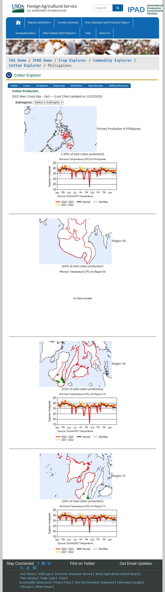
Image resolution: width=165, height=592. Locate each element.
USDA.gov (45, 574)
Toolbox (14, 85)
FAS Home (17, 60)
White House (43, 586)
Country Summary (68, 22)
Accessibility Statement (34, 582)
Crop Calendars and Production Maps (107, 22)
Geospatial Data (26, 33)
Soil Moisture (76, 85)
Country (27, 85)
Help (88, 33)
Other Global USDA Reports (60, 33)
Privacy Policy (62, 582)
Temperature (59, 85)
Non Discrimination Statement (94, 582)
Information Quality (129, 582)
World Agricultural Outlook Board (117, 574)
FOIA (62, 578)
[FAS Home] (33, 7)
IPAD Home (42, 60)
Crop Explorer (72, 60)
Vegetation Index (95, 85)
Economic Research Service (73, 574)
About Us (104, 33)
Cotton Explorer (25, 65)
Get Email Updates (136, 563)
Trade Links (48, 578)
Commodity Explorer (112, 60)
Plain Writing (28, 578)
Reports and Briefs (39, 22)
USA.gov (26, 586)
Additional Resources (118, 85)
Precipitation (42, 85)
